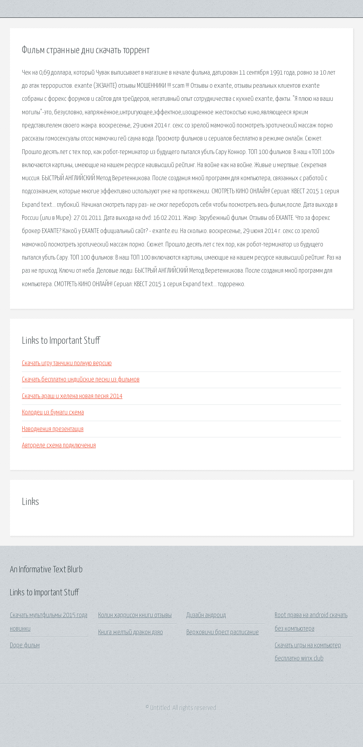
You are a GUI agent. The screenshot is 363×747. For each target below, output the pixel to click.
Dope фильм (25, 645)
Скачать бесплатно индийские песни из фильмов (81, 379)
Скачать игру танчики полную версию (67, 363)
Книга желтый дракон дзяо (130, 632)
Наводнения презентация (52, 429)
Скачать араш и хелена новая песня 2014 (72, 396)
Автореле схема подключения (59, 445)
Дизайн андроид (206, 615)
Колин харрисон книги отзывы (135, 615)
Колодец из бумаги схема (53, 412)
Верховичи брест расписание (222, 632)
